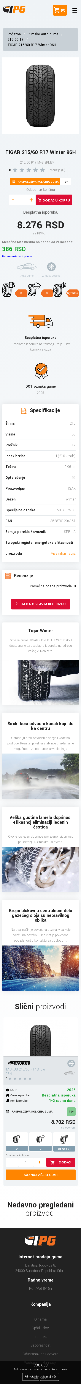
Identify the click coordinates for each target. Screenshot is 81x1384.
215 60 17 (16, 39)
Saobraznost (40, 1345)
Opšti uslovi (40, 1328)
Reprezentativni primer (17, 256)
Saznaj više (49, 1377)
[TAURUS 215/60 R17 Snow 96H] (40, 1036)
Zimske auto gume (43, 34)
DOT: (13, 1090)
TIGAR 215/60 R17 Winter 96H (32, 44)
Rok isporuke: (19, 1101)
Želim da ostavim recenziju (41, 604)
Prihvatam (31, 1377)
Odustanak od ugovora (40, 1354)
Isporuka (40, 1336)
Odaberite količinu (40, 189)
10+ (71, 1112)
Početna (14, 34)
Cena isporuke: (20, 1095)
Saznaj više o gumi (40, 1175)
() (62, 10)
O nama (40, 1319)
